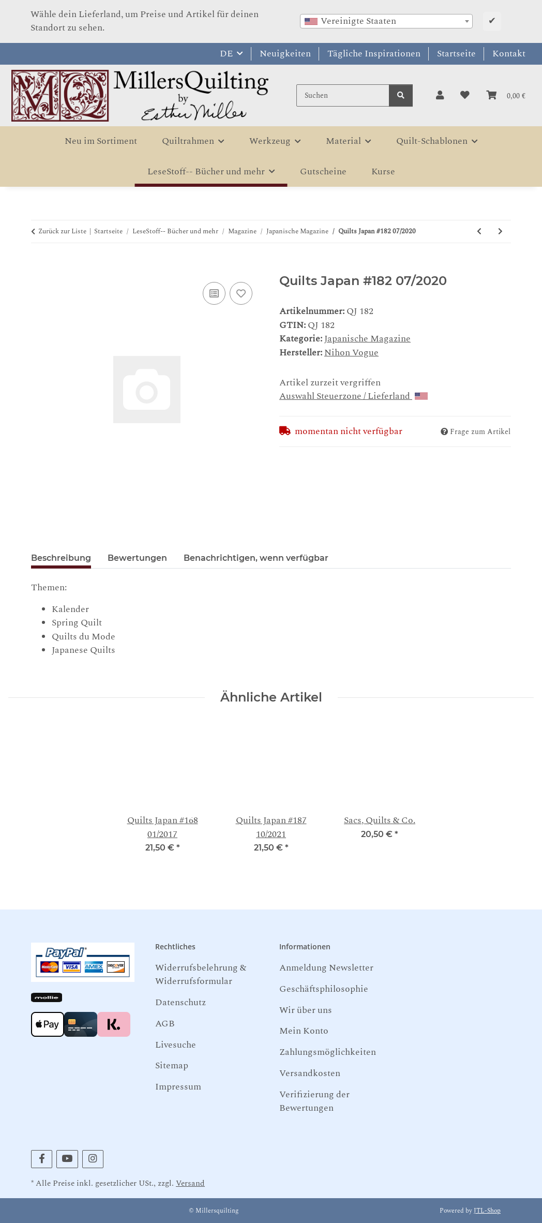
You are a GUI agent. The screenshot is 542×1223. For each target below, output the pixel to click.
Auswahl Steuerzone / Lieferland (353, 396)
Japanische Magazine (367, 339)
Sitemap (171, 1065)
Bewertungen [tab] (137, 558)
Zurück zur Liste (62, 231)
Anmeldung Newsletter (326, 968)
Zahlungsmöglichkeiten (327, 1052)
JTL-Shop (487, 1211)
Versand (190, 1183)
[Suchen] (342, 95)
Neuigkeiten (285, 54)
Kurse (383, 171)
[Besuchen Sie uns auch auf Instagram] (92, 1159)
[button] (440, 96)
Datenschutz (180, 1002)
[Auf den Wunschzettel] (241, 293)
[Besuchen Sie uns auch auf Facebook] (41, 1159)
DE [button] (226, 54)
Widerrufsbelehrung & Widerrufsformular (200, 974)
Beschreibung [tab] (61, 558)
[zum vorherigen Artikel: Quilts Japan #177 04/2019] (479, 231)
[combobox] (386, 21)
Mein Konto (303, 1031)
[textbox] (386, 21)
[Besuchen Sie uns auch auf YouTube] (67, 1159)
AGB (165, 1024)
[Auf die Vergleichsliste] (214, 293)
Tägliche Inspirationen (373, 54)
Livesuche (175, 1045)
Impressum (178, 1087)
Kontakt (508, 54)
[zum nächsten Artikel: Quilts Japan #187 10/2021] (500, 231)
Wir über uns (305, 1010)
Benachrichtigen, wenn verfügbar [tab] (256, 558)
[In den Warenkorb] (39, 267)
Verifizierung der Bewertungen (314, 1101)
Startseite (456, 54)
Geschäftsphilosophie (323, 989)
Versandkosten (309, 1073)
